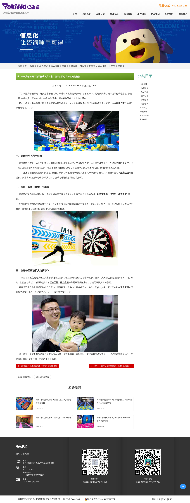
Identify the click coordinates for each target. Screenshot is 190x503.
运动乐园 (144, 104)
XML (164, 499)
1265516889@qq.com (31, 482)
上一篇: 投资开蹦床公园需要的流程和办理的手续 (37, 366)
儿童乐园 (144, 88)
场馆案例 (128, 14)
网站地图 (156, 499)
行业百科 (143, 84)
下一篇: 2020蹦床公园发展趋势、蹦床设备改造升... (111, 366)
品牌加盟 (100, 14)
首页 (75, 14)
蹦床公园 (55, 66)
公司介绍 (86, 14)
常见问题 (143, 120)
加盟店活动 (144, 116)
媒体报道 (143, 112)
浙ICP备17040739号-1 (72, 499)
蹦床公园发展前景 (24, 377)
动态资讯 (169, 14)
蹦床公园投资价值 (42, 377)
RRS (170, 499)
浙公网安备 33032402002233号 (101, 499)
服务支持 (114, 14)
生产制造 (141, 14)
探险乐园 (144, 100)
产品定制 (155, 14)
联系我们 (183, 14)
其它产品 (144, 92)
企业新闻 (143, 108)
